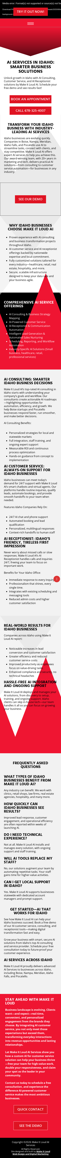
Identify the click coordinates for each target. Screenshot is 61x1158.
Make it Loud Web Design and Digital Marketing (31, 1152)
